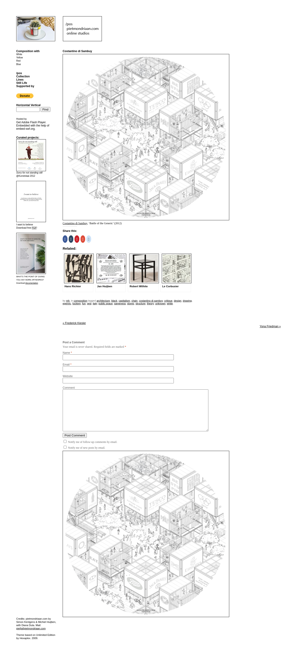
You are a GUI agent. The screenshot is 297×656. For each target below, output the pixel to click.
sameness (120, 303)
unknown (160, 303)
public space (106, 303)
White (19, 54)
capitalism (124, 300)
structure (140, 303)
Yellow (19, 57)
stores (130, 303)
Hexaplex (25, 638)
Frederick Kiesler (74, 323)
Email (66, 364)
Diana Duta (28, 625)
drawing (187, 300)
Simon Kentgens (25, 622)
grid (89, 303)
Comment (69, 387)
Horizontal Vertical (28, 105)
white (170, 303)
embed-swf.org (25, 128)
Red (18, 61)
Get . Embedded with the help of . (32, 125)
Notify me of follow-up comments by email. (92, 442)
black (114, 300)
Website (68, 376)
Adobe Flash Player (33, 122)
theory (150, 303)
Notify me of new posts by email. (86, 447)
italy (95, 303)
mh (68, 300)
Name (66, 352)
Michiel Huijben (46, 622)
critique (168, 300)
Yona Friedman (270, 326)
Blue (18, 64)
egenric (67, 303)
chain (135, 300)
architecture (103, 300)
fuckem (76, 303)
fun (84, 303)
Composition (80, 300)
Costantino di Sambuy (75, 223)
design (177, 300)
